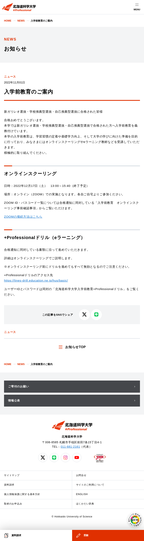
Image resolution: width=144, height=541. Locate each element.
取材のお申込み (13, 503)
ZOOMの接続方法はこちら (23, 216)
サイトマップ (12, 475)
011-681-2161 (70, 446)
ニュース (10, 76)
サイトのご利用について (90, 484)
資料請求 (9, 484)
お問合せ (81, 475)
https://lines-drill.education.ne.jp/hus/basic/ (36, 280)
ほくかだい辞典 (85, 503)
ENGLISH (82, 494)
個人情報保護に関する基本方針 (22, 494)
